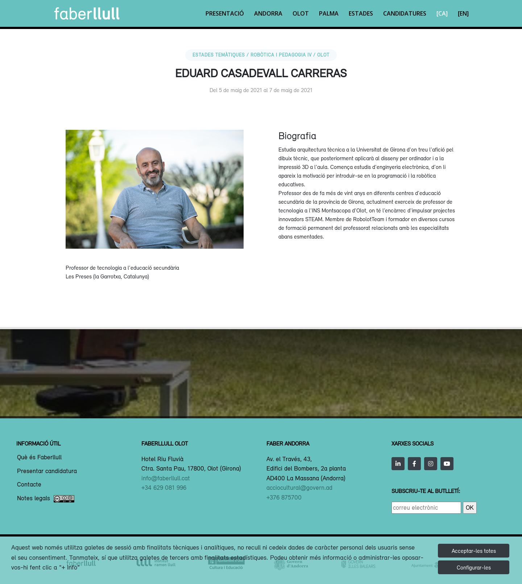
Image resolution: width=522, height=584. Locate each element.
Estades (361, 13)
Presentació (225, 13)
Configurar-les (474, 567)
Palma (329, 13)
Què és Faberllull (39, 457)
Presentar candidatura (47, 471)
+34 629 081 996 (163, 487)
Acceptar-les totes (474, 550)
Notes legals (45, 498)
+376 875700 (284, 497)
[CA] (442, 13)
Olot (301, 13)
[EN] (463, 13)
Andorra (268, 13)
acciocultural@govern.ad (299, 487)
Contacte (29, 484)
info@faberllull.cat (165, 478)
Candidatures (404, 13)
